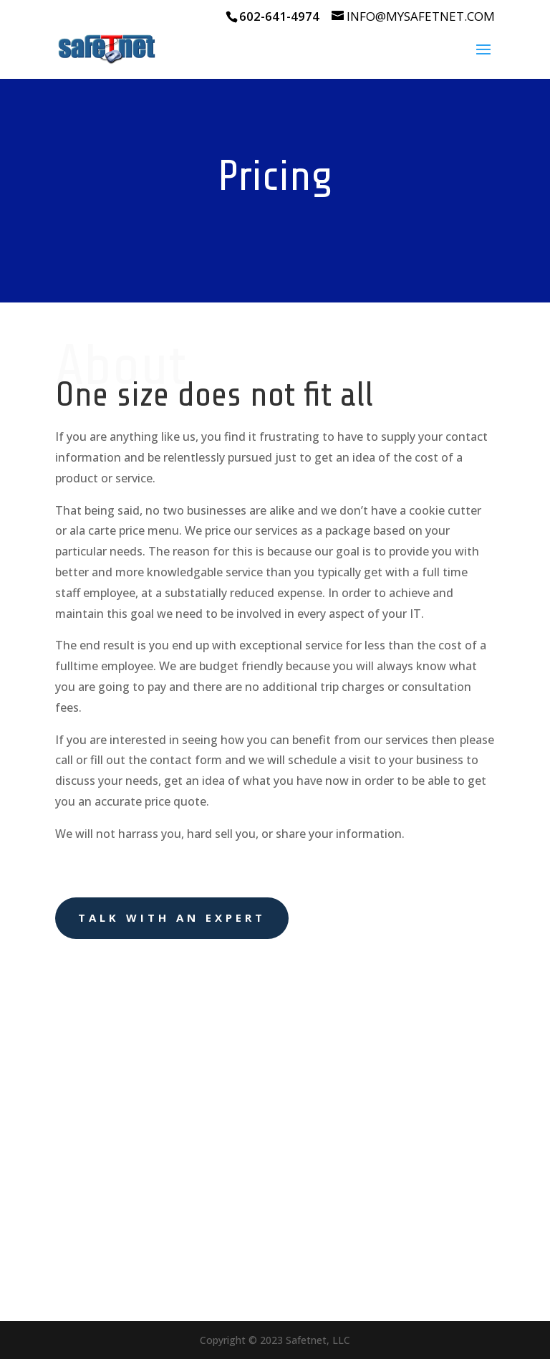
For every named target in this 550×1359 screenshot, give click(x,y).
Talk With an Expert (172, 917)
